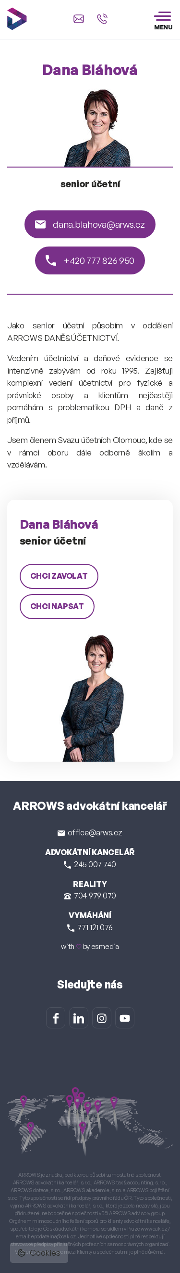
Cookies (39, 1252)
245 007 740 (90, 864)
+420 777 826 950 (90, 260)
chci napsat (57, 606)
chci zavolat (59, 576)
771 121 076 (90, 927)
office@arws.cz (90, 832)
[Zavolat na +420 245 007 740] (102, 19)
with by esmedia (90, 946)
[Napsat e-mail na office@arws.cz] (78, 19)
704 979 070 (90, 895)
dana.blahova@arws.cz (89, 224)
